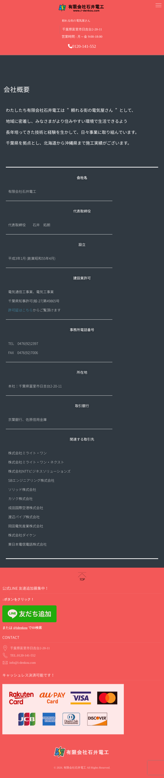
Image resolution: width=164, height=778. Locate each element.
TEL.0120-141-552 (23, 642)
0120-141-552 (82, 46)
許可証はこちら (20, 310)
